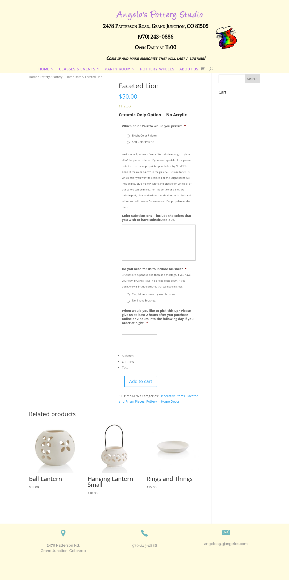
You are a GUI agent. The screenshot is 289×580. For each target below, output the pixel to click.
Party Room (118, 69)
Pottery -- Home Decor (67, 77)
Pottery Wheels (157, 69)
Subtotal (128, 356)
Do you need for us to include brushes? (154, 269)
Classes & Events (77, 69)
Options (128, 362)
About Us (188, 69)
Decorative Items (172, 396)
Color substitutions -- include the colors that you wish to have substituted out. (156, 218)
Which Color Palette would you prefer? (154, 126)
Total (125, 367)
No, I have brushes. (144, 300)
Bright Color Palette (144, 135)
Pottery (45, 77)
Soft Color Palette (143, 142)
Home (43, 69)
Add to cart (140, 381)
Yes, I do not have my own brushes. (154, 294)
